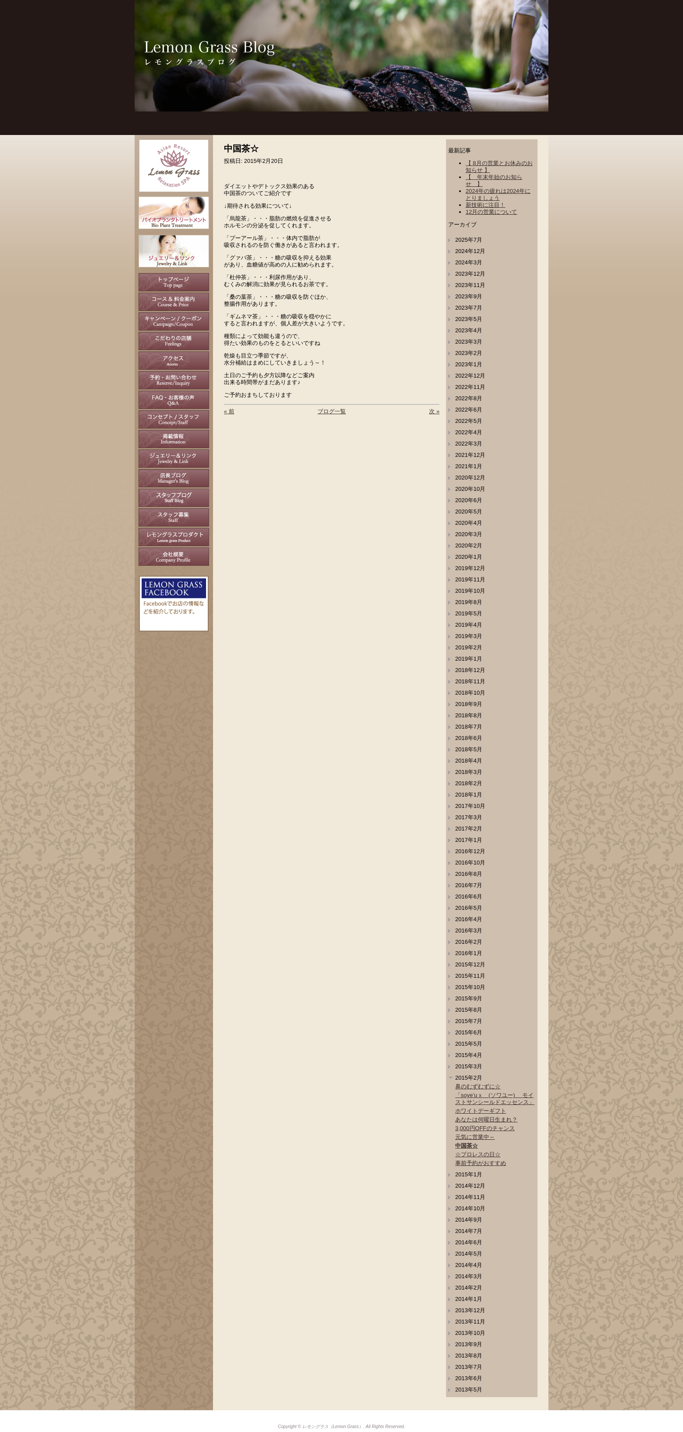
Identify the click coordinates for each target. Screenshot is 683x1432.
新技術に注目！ (485, 205)
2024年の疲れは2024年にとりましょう (498, 194)
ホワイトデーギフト (480, 1111)
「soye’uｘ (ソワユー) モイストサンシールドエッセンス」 (494, 1098)
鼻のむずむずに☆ (477, 1086)
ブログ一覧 (332, 411)
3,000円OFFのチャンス (485, 1128)
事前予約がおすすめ (480, 1163)
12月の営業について (491, 212)
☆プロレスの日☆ (477, 1154)
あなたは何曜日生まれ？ (486, 1119)
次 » (434, 411)
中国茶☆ (466, 1145)
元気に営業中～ (475, 1137)
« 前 (229, 411)
